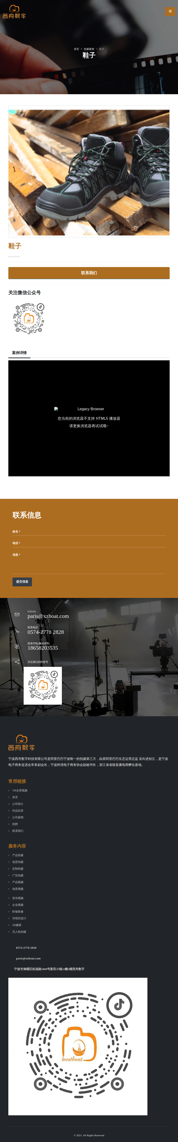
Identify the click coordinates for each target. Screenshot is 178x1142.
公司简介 (18, 804)
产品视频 (18, 882)
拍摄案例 (89, 49)
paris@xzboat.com (28, 958)
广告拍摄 (18, 875)
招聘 (15, 824)
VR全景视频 (20, 790)
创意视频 (18, 888)
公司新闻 (18, 817)
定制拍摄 (18, 868)
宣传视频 (18, 898)
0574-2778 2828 (26, 947)
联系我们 (89, 273)
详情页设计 (19, 918)
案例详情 (20, 353)
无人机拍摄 (19, 931)
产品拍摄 (18, 855)
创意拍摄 (18, 862)
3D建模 (17, 925)
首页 (76, 49)
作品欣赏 (18, 810)
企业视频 (18, 905)
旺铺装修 (18, 911)
